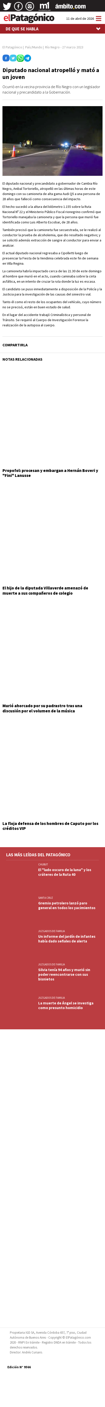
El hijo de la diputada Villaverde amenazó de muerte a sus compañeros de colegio (45, 590)
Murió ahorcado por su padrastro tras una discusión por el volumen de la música (42, 708)
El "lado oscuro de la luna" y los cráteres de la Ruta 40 (64, 872)
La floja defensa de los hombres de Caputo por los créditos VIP (50, 826)
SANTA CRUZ (45, 897)
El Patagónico (12, 47)
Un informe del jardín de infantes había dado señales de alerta (66, 938)
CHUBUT (43, 864)
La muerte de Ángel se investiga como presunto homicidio (65, 1005)
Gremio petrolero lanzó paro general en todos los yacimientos (66, 905)
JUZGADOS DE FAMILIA (51, 931)
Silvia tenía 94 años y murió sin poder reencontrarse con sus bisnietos (64, 974)
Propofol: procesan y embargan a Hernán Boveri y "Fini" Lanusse (50, 473)
